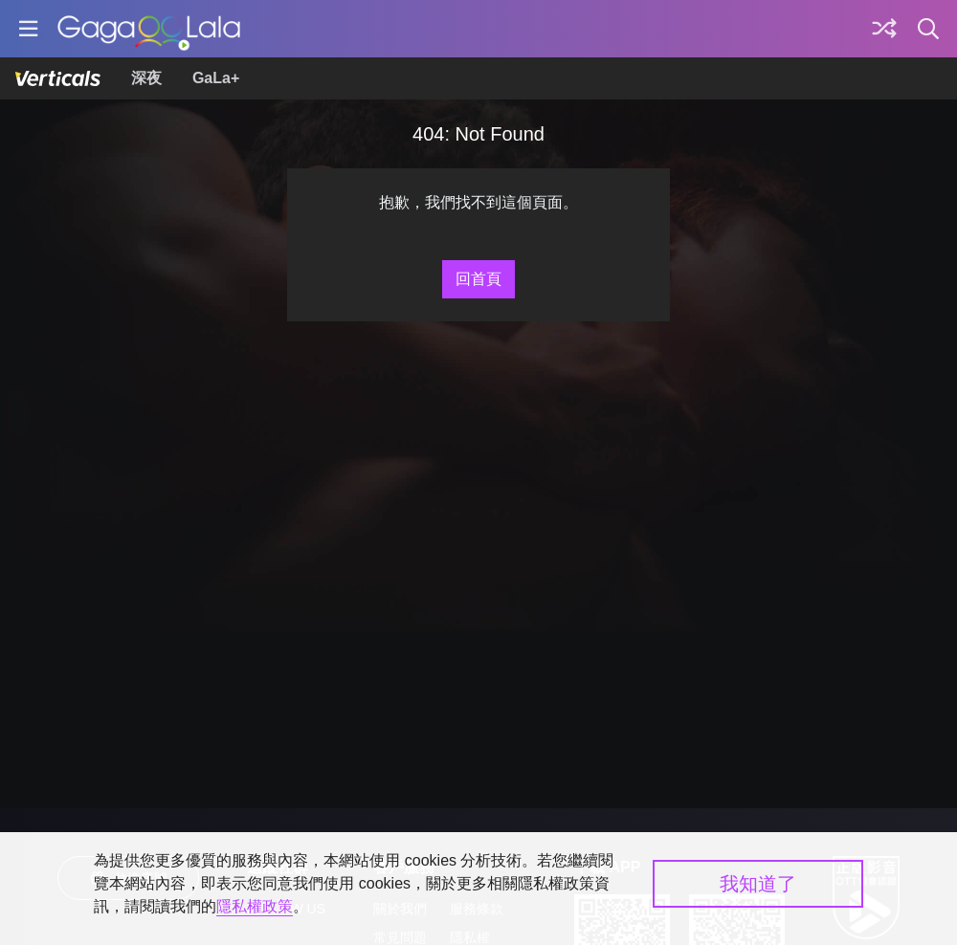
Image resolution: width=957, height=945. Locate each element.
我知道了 (758, 883)
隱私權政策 (254, 906)
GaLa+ (215, 78)
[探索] (884, 29)
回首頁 (478, 279)
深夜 (146, 78)
